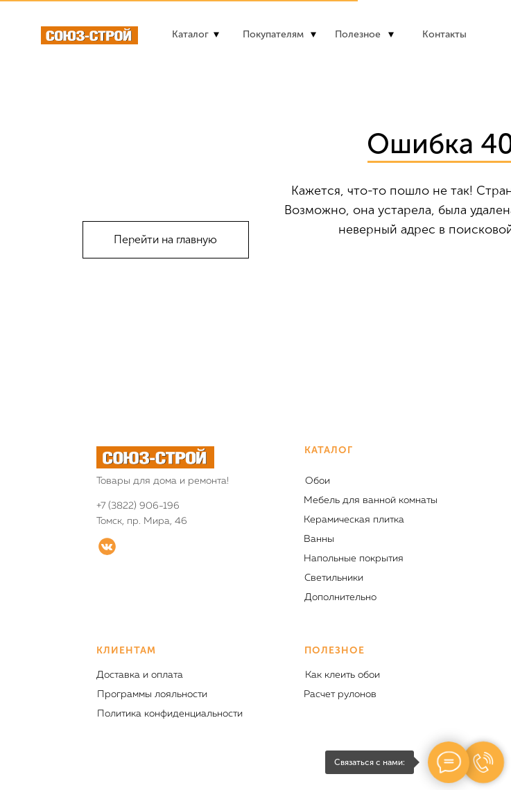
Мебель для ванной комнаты (371, 500)
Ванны (319, 539)
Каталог (190, 34)
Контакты (444, 34)
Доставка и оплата (139, 675)
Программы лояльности (152, 694)
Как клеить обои (342, 675)
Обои (317, 481)
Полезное (358, 34)
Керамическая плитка (354, 520)
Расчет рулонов (340, 694)
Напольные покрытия (354, 558)
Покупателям (273, 34)
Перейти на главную (165, 239)
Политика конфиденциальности (170, 714)
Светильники (333, 578)
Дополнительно (340, 597)
